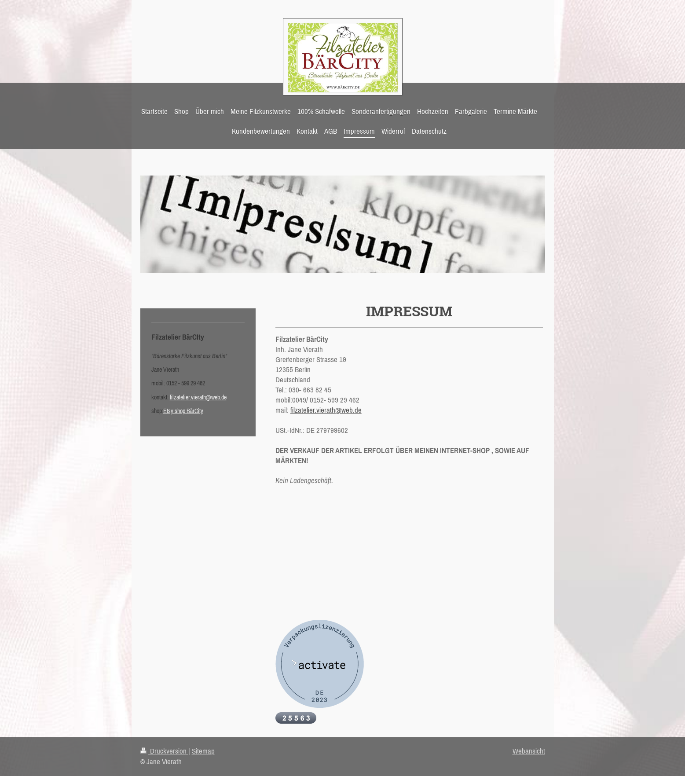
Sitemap (203, 751)
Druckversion (164, 751)
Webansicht (529, 751)
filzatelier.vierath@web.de (326, 410)
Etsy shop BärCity (183, 410)
